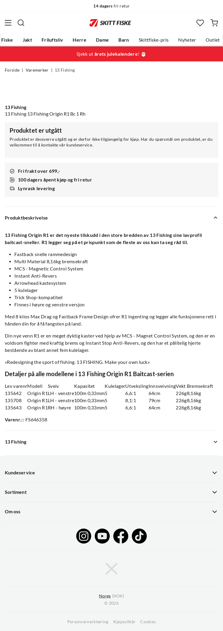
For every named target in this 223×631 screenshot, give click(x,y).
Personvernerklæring (88, 621)
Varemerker (37, 70)
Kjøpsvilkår (124, 621)
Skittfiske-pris (154, 40)
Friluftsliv (52, 40)
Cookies (148, 621)
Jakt (27, 40)
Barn (123, 40)
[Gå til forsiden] (110, 23)
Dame (102, 40)
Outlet (213, 40)
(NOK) (111, 596)
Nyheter (187, 40)
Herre (79, 40)
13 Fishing (65, 70)
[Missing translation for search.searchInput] (21, 22)
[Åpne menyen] (8, 22)
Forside (12, 70)
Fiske (7, 40)
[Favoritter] (200, 23)
